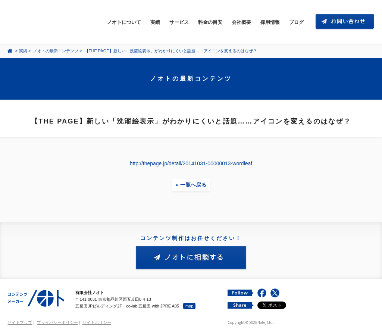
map (189, 306)
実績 (155, 22)
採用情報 (270, 22)
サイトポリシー (96, 322)
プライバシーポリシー (57, 322)
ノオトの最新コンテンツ (55, 51)
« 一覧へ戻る (191, 185)
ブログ (296, 22)
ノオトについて (124, 22)
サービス (179, 22)
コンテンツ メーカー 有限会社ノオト (42, 21)
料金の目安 (210, 22)
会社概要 (241, 22)
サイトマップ (19, 322)
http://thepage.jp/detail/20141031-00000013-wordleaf (191, 163)
